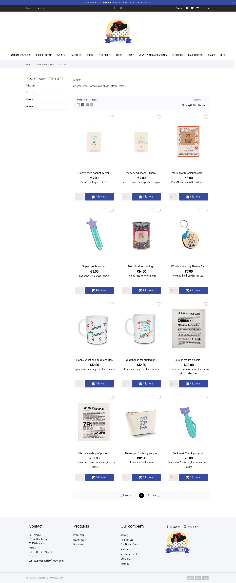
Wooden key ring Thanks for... (188, 266)
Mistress (31, 85)
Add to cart (99, 197)
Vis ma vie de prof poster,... (95, 453)
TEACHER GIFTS (195, 55)
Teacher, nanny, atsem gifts (44, 79)
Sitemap (124, 563)
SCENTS (61, 55)
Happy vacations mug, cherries (94, 360)
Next (157, 496)
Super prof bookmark (94, 266)
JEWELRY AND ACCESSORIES (153, 55)
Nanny (30, 99)
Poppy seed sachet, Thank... (141, 173)
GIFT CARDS (177, 55)
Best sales (78, 544)
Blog (208, 8)
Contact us (125, 558)
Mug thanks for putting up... (142, 360)
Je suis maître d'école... (189, 360)
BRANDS (212, 55)
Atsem (30, 106)
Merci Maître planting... (141, 266)
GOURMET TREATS (44, 55)
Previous (125, 496)
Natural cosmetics (21, 55)
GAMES (131, 55)
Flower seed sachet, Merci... (94, 173)
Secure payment (128, 554)
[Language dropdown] (40, 8)
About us (125, 549)
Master (30, 92)
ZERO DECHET (104, 55)
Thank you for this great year (141, 453)
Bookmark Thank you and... (189, 453)
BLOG (222, 55)
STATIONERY (75, 55)
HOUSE (119, 55)
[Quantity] (79, 196)
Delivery (124, 534)
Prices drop (79, 534)
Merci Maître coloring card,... (188, 173)
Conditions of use (129, 544)
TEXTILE (90, 55)
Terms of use (126, 539)
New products (80, 539)
